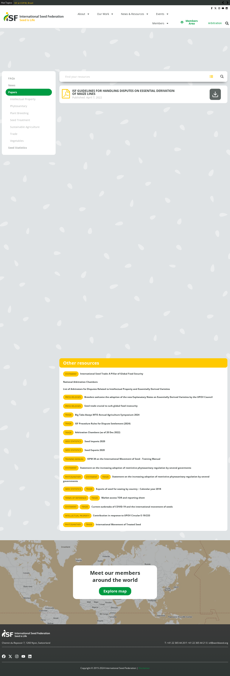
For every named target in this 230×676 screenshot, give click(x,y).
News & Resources (135, 14)
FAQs (11, 78)
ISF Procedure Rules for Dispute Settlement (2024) (96, 423)
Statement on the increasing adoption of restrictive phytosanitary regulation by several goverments (127, 468)
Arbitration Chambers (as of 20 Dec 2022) (91, 432)
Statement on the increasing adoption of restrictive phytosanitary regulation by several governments (136, 478)
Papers (12, 92)
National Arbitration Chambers (80, 381)
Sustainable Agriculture (25, 127)
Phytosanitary (18, 106)
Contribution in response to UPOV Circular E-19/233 (106, 515)
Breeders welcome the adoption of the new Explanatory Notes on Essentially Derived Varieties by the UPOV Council (138, 397)
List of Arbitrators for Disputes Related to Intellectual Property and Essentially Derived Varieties (116, 389)
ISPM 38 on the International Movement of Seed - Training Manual (111, 459)
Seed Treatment (20, 120)
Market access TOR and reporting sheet (104, 497)
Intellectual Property (22, 99)
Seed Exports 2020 (84, 450)
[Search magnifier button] (222, 76)
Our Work (105, 14)
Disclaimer (144, 668)
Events (162, 14)
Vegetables (17, 141)
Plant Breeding (19, 113)
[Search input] (132, 76)
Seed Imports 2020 (84, 441)
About (84, 14)
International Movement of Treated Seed (102, 524)
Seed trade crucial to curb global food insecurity (100, 406)
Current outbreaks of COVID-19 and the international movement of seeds (118, 506)
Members (160, 23)
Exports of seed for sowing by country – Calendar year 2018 (112, 489)
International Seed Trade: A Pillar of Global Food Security (103, 373)
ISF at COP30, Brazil (23, 2)
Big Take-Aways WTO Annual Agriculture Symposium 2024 (101, 414)
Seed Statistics (17, 147)
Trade (13, 134)
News (11, 85)
